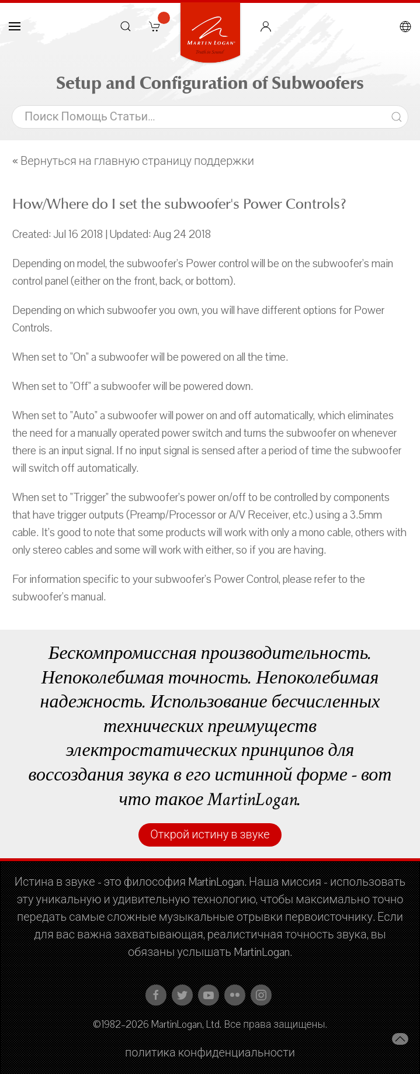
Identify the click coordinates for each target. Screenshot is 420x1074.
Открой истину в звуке (209, 834)
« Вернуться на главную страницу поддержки (133, 161)
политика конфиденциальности (210, 1053)
